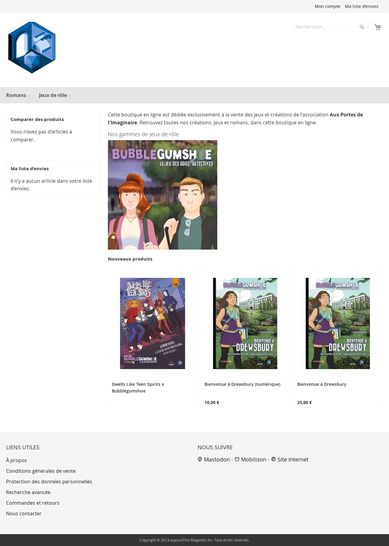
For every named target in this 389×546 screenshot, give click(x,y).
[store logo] (32, 48)
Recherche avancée (28, 492)
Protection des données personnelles (49, 481)
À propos (16, 460)
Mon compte (327, 6)
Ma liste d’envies (361, 6)
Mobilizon (250, 459)
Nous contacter (24, 513)
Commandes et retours (33, 502)
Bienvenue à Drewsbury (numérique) (242, 384)
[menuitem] (17, 95)
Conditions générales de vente (41, 471)
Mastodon (214, 459)
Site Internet (289, 459)
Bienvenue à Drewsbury (321, 384)
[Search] (362, 27)
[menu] (194, 95)
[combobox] (330, 27)
